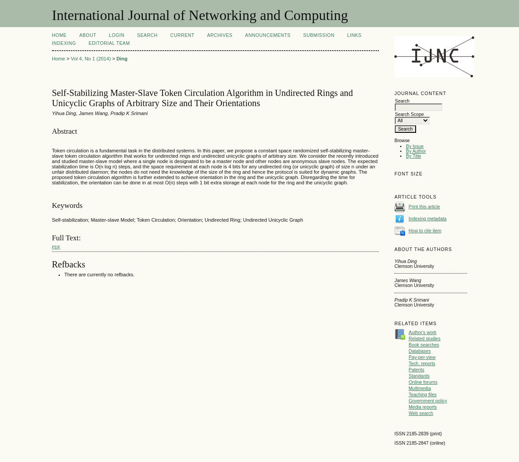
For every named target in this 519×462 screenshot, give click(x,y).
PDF (56, 246)
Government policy (428, 400)
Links (354, 35)
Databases (420, 351)
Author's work (422, 332)
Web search (421, 413)
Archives (219, 35)
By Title (413, 156)
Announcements (268, 35)
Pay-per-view (422, 357)
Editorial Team (109, 43)
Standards (419, 376)
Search (147, 35)
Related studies (424, 338)
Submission (318, 35)
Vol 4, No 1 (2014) (91, 58)
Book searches (424, 345)
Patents (416, 369)
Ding (122, 58)
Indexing (64, 43)
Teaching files (422, 394)
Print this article (424, 206)
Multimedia (420, 388)
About (87, 35)
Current (182, 35)
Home (59, 35)
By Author (416, 151)
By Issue (415, 146)
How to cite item (425, 230)
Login (117, 35)
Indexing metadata (428, 218)
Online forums (423, 382)
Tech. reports (422, 363)
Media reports (423, 407)
